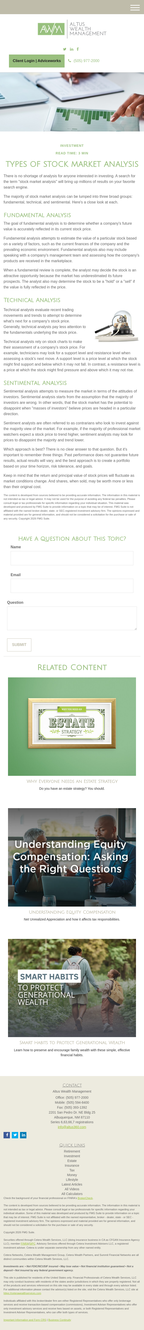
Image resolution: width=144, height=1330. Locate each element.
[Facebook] (78, 49)
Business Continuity (59, 1319)
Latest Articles (72, 1184)
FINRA (25, 1243)
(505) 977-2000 (83, 61)
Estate (72, 1161)
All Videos (72, 1189)
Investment (72, 1156)
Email (16, 575)
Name (16, 547)
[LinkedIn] (71, 49)
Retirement (72, 1151)
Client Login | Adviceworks (37, 61)
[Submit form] (19, 644)
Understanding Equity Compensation (72, 912)
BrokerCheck (85, 1198)
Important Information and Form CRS (25, 1319)
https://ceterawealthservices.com (22, 1293)
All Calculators (72, 1194)
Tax (72, 1170)
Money (72, 1175)
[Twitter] (64, 49)
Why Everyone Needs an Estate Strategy (72, 781)
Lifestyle (72, 1180)
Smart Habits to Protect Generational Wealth (72, 1042)
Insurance (72, 1165)
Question (15, 602)
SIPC (32, 1243)
